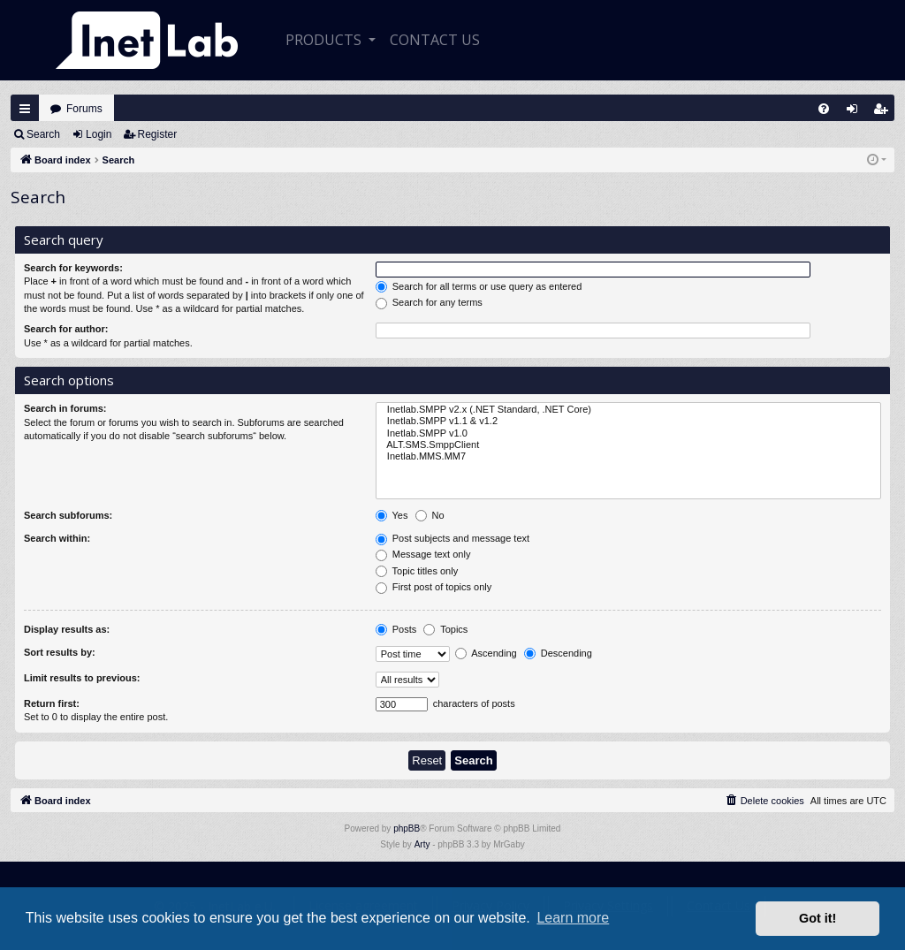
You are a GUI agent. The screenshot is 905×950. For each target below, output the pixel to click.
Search (43, 134)
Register (158, 134)
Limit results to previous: (82, 678)
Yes (392, 516)
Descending (558, 654)
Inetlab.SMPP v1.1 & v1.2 (628, 421)
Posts (396, 630)
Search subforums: (68, 515)
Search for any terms (429, 303)
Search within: (57, 538)
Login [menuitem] (856, 113)
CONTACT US (435, 39)
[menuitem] (824, 109)
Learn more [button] (572, 917)
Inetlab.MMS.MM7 (628, 456)
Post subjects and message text (452, 539)
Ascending (486, 654)
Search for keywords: (73, 267)
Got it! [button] (817, 918)
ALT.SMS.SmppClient (628, 445)
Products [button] (325, 39)
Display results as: (67, 629)
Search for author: (66, 328)
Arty (422, 844)
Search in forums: (65, 408)
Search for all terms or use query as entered (479, 287)
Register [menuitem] (884, 113)
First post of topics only (434, 587)
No (430, 516)
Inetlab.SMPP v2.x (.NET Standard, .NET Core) (628, 409)
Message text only (423, 555)
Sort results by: (59, 652)
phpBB (406, 828)
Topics (445, 630)
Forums (84, 109)
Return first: (52, 703)
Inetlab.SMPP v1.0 (628, 433)
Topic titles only (417, 572)
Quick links (25, 109)
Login (98, 134)
